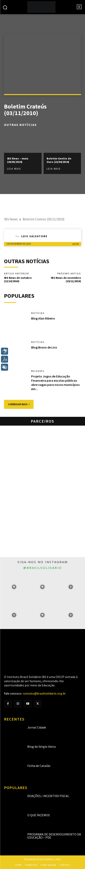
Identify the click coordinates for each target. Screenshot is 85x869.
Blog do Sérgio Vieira (41, 747)
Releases (37, 371)
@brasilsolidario (42, 568)
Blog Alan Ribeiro (43, 318)
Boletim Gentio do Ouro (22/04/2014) (59, 160)
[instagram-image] (14, 587)
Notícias (37, 313)
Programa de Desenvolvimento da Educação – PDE (54, 835)
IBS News (11, 219)
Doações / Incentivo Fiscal (48, 796)
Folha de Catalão (38, 766)
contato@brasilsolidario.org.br (44, 693)
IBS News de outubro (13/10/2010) (18, 279)
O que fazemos (38, 815)
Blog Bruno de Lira (44, 347)
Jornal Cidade (36, 727)
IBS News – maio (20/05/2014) (17, 160)
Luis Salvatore (34, 236)
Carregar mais (19, 404)
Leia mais (14, 168)
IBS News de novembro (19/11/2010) (66, 279)
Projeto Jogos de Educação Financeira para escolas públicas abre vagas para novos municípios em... (55, 382)
